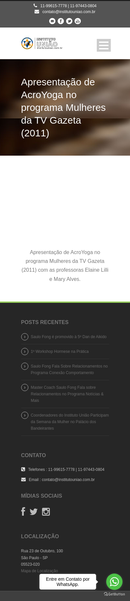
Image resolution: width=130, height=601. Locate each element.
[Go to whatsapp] (114, 582)
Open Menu (104, 45)
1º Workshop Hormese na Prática (60, 351)
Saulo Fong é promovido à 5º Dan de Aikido (69, 337)
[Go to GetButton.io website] (114, 594)
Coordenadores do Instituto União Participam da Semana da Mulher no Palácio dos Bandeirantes (70, 422)
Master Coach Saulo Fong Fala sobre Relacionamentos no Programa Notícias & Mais (67, 394)
